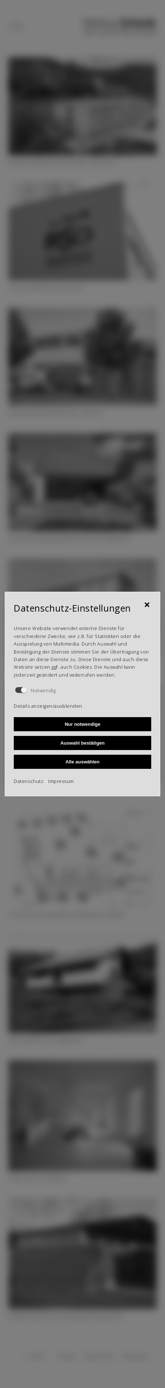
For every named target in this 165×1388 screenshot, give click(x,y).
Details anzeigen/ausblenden (48, 706)
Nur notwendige (82, 724)
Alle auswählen (83, 761)
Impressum (61, 781)
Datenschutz (29, 781)
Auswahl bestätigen (82, 743)
